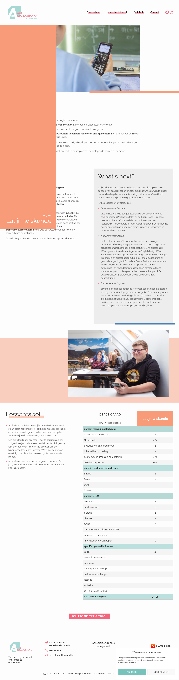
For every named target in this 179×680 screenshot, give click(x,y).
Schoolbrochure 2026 (103, 643)
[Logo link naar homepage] (22, 12)
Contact (154, 12)
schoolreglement (101, 646)
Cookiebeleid (86, 673)
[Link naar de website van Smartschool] (161, 646)
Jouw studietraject (117, 12)
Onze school (93, 12)
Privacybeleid (100, 673)
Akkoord (132, 672)
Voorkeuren (161, 672)
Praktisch (139, 12)
